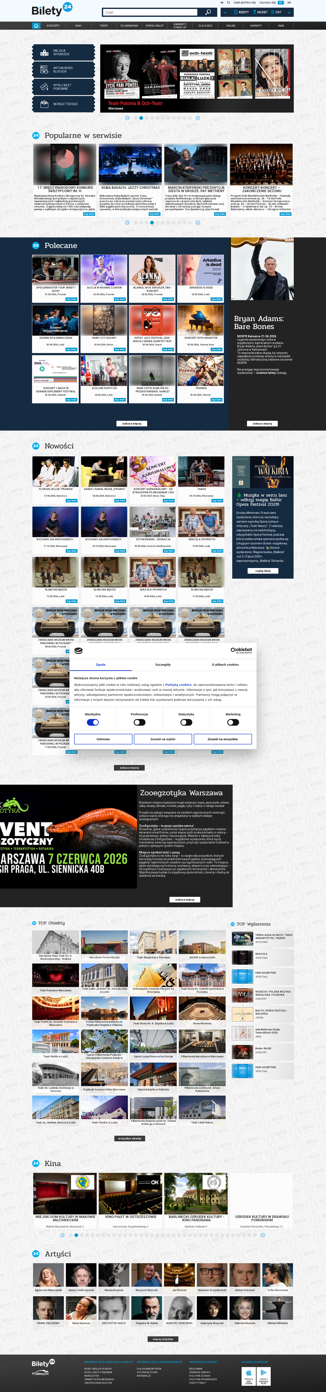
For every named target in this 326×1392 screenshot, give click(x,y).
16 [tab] (152, 1235)
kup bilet (89, 214)
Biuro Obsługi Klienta (97, 1368)
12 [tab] (130, 1235)
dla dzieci (205, 25)
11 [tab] (190, 118)
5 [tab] (158, 118)
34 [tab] (249, 1235)
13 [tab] (136, 1235)
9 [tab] (179, 118)
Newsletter (91, 1376)
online (230, 25)
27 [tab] (212, 1235)
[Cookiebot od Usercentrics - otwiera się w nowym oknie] (234, 651)
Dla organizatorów (149, 1368)
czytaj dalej (263, 570)
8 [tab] (174, 118)
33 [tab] (244, 1235)
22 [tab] (185, 1235)
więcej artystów (163, 1339)
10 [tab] (185, 118)
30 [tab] (228, 1235)
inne (281, 25)
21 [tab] (179, 1235)
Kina (53, 1163)
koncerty (53, 25)
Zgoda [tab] (100, 664)
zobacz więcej (131, 423)
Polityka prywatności (203, 1379)
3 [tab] (147, 118)
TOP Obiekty (51, 923)
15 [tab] (147, 1235)
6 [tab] (163, 118)
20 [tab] (174, 1235)
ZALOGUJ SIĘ (267, 2)
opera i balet (155, 25)
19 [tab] (168, 1235)
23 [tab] (190, 1235)
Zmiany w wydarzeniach (99, 1379)
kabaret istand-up (180, 26)
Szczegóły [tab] (162, 664)
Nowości (59, 446)
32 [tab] (239, 1235)
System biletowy (147, 1372)
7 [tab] (168, 118)
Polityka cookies (199, 1376)
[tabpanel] (197, 78)
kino (78, 25)
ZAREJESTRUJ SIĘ (244, 2)
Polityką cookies (178, 684)
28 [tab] (217, 1235)
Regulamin (195, 1368)
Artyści (58, 1254)
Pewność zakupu (199, 1372)
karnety (256, 25)
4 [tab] (152, 118)
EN (289, 2)
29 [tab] (222, 1235)
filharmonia (129, 25)
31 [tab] (233, 1235)
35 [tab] (255, 1235)
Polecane (61, 245)
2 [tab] (141, 118)
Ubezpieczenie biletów (98, 1383)
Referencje (144, 1376)
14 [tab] (141, 1235)
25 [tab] (201, 1235)
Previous (127, 118)
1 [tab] (136, 118)
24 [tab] (195, 1235)
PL (280, 2)
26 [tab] (206, 1235)
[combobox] (150, 12)
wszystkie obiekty (129, 1138)
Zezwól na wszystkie (223, 739)
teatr (104, 25)
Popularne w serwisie (83, 135)
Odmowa (103, 739)
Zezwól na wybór (163, 739)
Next (198, 118)
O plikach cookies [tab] (225, 664)
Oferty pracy (197, 1383)
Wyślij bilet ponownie (98, 1372)
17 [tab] (158, 1235)
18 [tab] (163, 1235)
